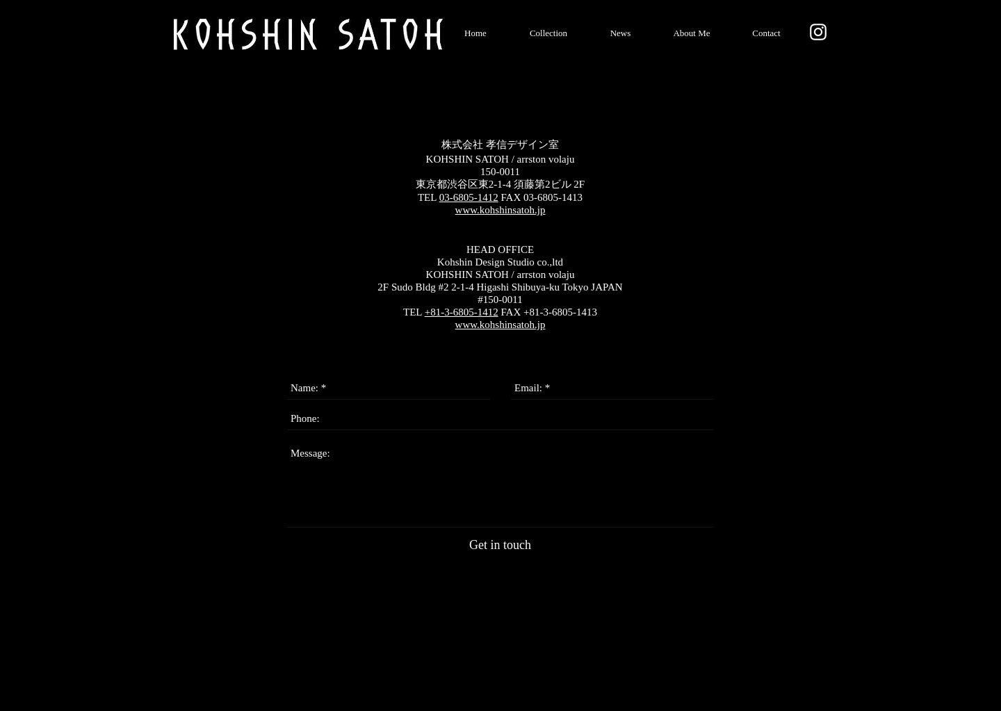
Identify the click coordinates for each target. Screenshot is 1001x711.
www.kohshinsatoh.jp (500, 209)
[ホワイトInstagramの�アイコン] (818, 32)
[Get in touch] (500, 545)
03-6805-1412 (468, 197)
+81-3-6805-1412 (461, 312)
